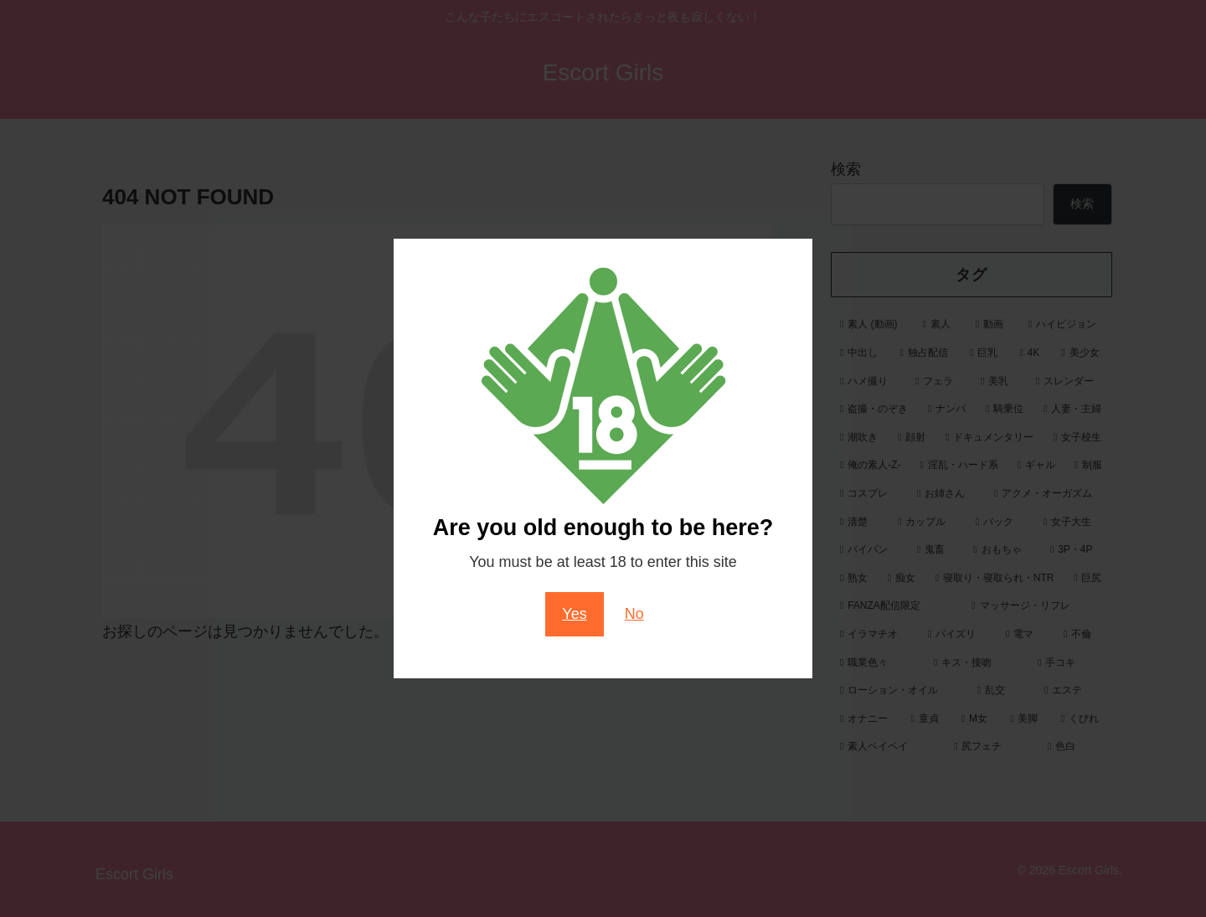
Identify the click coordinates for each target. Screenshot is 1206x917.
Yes (574, 613)
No (634, 613)
